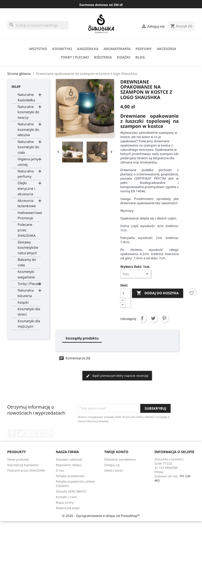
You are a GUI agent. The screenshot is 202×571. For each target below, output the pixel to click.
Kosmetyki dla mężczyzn (29, 324)
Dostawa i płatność (69, 459)
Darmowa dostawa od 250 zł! (101, 5)
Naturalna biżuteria (26, 293)
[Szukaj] (38, 25)
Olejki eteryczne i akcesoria (26, 188)
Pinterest (164, 318)
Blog (140, 57)
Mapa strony (65, 502)
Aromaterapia (117, 48)
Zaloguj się (112, 465)
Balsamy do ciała (27, 262)
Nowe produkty (18, 459)
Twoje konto (116, 452)
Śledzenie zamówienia (120, 459)
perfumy (144, 48)
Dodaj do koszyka (157, 293)
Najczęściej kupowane (23, 465)
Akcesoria (166, 48)
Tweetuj (153, 318)
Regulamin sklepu (68, 465)
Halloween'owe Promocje (29, 215)
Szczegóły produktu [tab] (82, 338)
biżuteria (103, 57)
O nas (60, 470)
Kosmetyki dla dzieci (29, 312)
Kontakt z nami (66, 497)
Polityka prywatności (70, 476)
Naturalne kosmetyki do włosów (28, 129)
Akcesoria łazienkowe (27, 203)
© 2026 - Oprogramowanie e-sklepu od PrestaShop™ (101, 516)
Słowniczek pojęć (68, 508)
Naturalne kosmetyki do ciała (28, 147)
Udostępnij (142, 318)
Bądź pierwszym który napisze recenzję (117, 376)
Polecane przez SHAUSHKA (26, 230)
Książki (123, 57)
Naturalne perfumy (26, 174)
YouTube (30, 433)
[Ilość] (125, 293)
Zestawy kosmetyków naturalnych (28, 247)
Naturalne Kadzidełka (26, 97)
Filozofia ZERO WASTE (71, 491)
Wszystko (38, 48)
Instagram (49, 433)
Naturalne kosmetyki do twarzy (28, 112)
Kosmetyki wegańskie (26, 274)
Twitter (21, 433)
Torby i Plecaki (74, 57)
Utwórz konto (113, 470)
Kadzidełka (87, 48)
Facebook (12, 433)
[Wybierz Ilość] (135, 274)
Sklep (16, 86)
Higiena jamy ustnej (28, 162)
